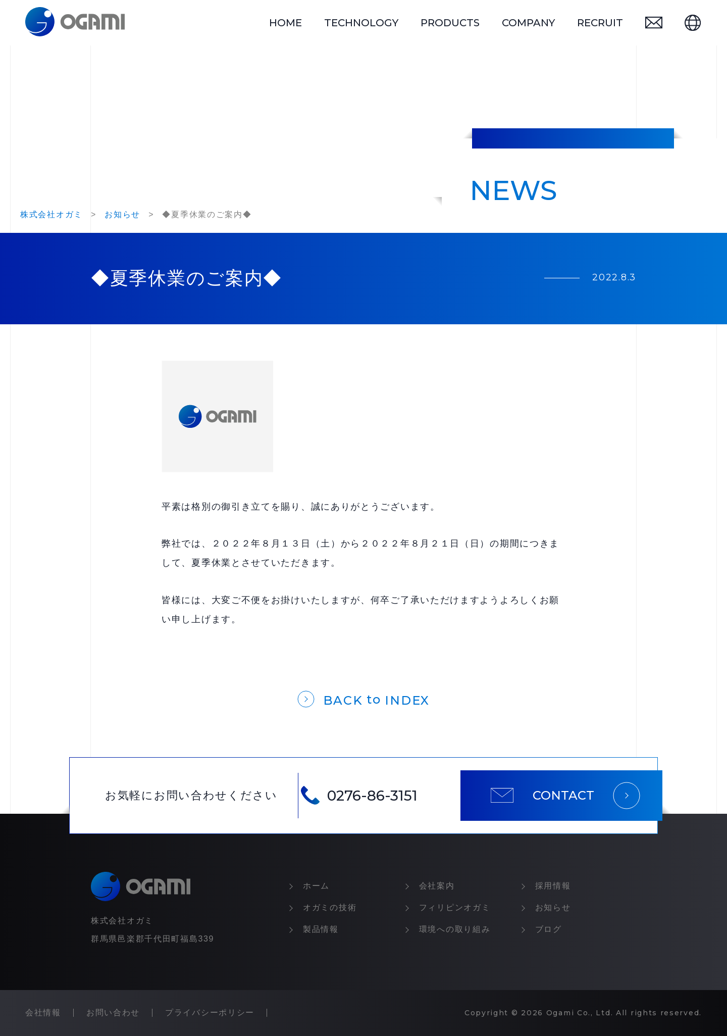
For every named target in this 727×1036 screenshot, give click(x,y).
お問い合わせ (113, 1012)
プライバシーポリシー (209, 1012)
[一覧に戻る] (363, 698)
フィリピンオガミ (455, 907)
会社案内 (437, 885)
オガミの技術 (329, 907)
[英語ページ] (693, 23)
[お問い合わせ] (653, 22)
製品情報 (321, 929)
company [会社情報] (528, 23)
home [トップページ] (285, 23)
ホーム (316, 885)
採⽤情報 (553, 885)
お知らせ (553, 907)
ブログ (548, 929)
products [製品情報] (450, 23)
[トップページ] (75, 22)
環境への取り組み (455, 929)
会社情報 (43, 1012)
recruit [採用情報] (600, 23)
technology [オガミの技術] (361, 23)
